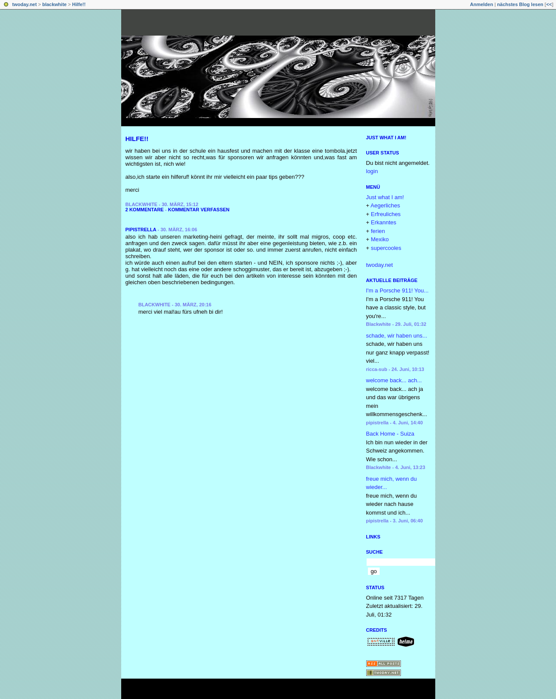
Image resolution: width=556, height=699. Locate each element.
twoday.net (24, 4)
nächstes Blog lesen (520, 4)
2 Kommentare (145, 209)
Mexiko (380, 239)
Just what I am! (386, 137)
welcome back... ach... (394, 380)
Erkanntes (384, 222)
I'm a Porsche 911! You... (397, 290)
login (372, 171)
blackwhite (54, 4)
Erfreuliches (386, 214)
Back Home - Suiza (390, 433)
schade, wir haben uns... (396, 335)
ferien (378, 231)
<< (549, 4)
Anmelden (481, 4)
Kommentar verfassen (199, 209)
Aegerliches (385, 205)
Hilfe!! (79, 4)
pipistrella (141, 229)
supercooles (386, 248)
